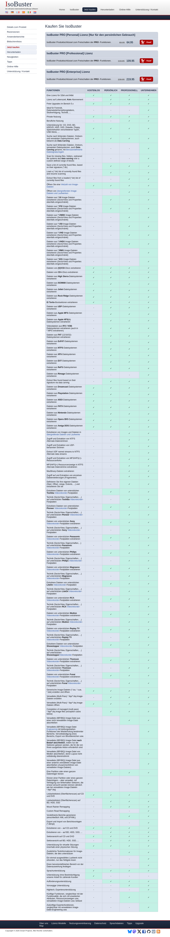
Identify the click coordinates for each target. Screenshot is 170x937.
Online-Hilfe (124, 9)
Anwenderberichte (15, 36)
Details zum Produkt (16, 27)
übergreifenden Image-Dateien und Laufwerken (62, 192)
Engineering (52, 729)
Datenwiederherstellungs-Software (26, 9)
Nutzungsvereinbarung (80, 923)
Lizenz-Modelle (58, 923)
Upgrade (139, 923)
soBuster (18, 4)
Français (18, 12)
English (7, 12)
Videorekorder (61, 493)
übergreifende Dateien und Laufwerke (63, 434)
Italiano (30, 12)
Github (149, 931)
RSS (159, 931)
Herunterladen (107, 9)
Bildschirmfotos (14, 41)
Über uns (43, 923)
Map (41, 926)
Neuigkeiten (12, 57)
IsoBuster (74, 9)
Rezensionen (13, 32)
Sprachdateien (117, 923)
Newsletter (154, 931)
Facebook (144, 931)
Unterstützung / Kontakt (146, 9)
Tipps (9, 61)
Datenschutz (100, 923)
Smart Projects (26, 931)
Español (24, 12)
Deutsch (13, 12)
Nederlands (35, 12)
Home (62, 9)
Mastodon (134, 931)
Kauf (149, 42)
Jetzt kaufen (90, 9)
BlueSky (130, 931)
